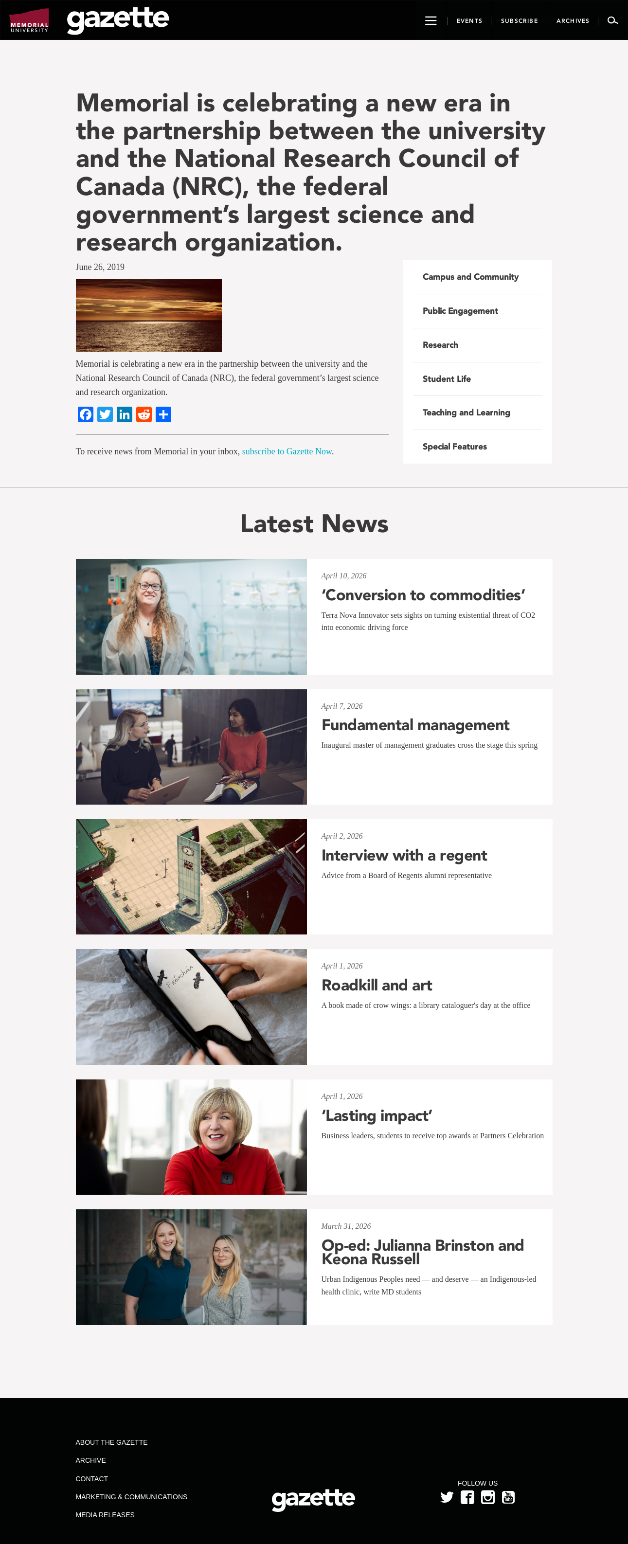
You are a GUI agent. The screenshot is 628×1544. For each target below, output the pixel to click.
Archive (90, 1460)
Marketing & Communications (131, 1497)
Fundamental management (416, 725)
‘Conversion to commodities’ (423, 595)
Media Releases (104, 1515)
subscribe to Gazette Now (287, 451)
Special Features (455, 446)
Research (440, 345)
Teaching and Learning (466, 412)
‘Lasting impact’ (377, 1115)
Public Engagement (460, 311)
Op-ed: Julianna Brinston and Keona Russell (423, 1252)
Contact (91, 1479)
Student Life (447, 379)
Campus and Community (471, 277)
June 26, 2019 (100, 267)
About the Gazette (111, 1442)
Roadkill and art (377, 985)
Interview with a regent (404, 855)
